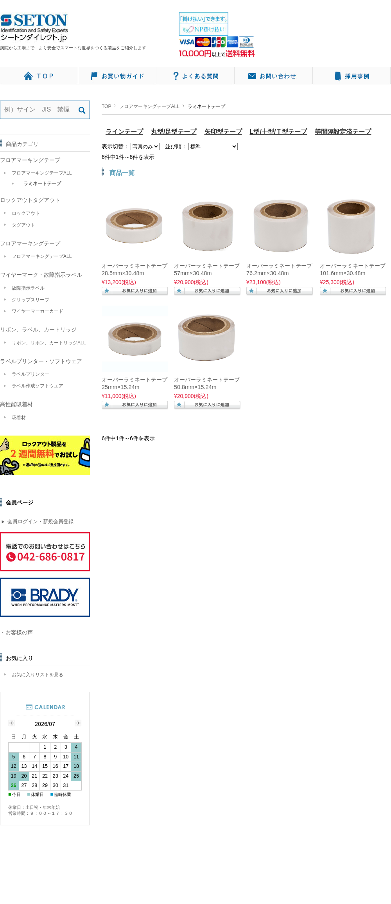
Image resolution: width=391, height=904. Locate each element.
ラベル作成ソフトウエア (37, 386)
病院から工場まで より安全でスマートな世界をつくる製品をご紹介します (75, 47)
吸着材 (19, 417)
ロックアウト (26, 213)
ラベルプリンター (30, 374)
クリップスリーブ (30, 300)
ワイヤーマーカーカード (37, 311)
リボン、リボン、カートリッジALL (49, 343)
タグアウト (23, 225)
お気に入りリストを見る (37, 674)
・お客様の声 (16, 632)
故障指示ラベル (28, 288)
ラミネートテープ (42, 183)
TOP (106, 106)
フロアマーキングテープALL (149, 106)
